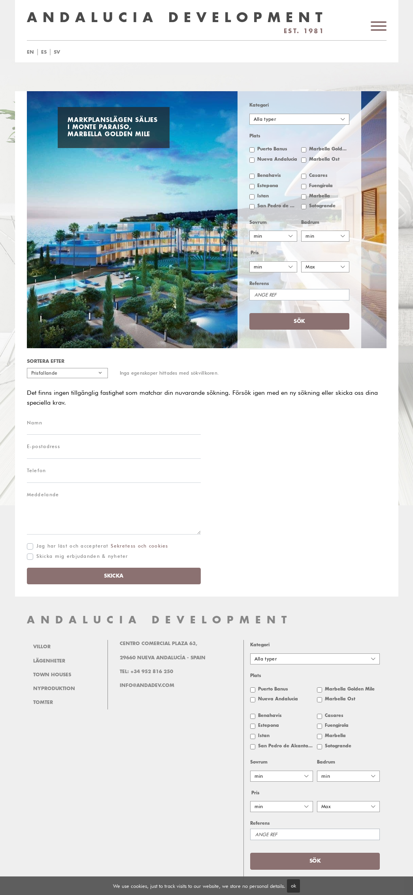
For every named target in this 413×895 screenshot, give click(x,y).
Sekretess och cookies (139, 546)
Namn (35, 423)
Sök (299, 321)
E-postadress (43, 446)
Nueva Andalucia (277, 159)
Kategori (259, 105)
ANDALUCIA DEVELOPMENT (159, 620)
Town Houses (52, 674)
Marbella (319, 196)
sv (57, 52)
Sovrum (258, 222)
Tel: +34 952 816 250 (146, 671)
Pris (255, 253)
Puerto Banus (272, 149)
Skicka (113, 575)
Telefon (36, 470)
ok (293, 885)
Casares (318, 175)
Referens (259, 283)
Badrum (310, 222)
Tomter (43, 702)
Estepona (267, 186)
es (44, 52)
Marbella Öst (324, 159)
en (30, 52)
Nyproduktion (54, 688)
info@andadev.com (147, 685)
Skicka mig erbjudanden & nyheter (82, 556)
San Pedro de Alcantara (277, 206)
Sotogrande (322, 206)
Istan (263, 196)
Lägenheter (49, 661)
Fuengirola (321, 186)
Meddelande (43, 494)
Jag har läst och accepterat (102, 546)
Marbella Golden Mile (329, 149)
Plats (254, 136)
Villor (42, 646)
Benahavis (269, 175)
